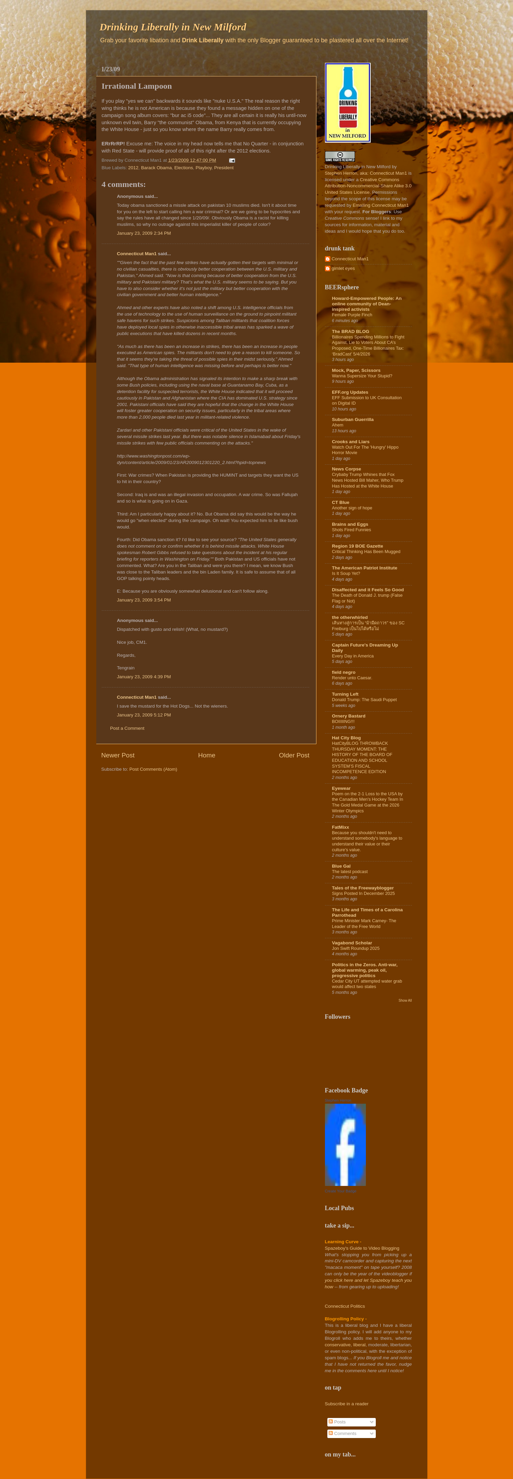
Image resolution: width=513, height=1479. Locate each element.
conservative (338, 1344)
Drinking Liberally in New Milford (173, 26)
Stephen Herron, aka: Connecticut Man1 (366, 173)
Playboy (204, 167)
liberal (359, 1344)
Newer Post (118, 755)
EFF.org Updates (350, 392)
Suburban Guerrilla (353, 419)
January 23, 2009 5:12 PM (144, 714)
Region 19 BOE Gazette (357, 546)
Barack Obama (156, 167)
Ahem (337, 424)
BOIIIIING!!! (343, 721)
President (224, 167)
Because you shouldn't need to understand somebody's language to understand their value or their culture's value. (367, 841)
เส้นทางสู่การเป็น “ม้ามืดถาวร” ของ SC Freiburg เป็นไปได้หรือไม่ (368, 625)
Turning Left (345, 694)
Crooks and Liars (351, 441)
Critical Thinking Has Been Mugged (366, 551)
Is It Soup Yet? (346, 573)
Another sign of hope (352, 507)
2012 (133, 167)
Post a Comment (127, 728)
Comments (342, 1433)
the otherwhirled (350, 617)
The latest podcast (350, 871)
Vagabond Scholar (352, 942)
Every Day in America (353, 655)
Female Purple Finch (352, 314)
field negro (344, 672)
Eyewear (341, 788)
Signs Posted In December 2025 (363, 893)
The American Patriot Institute (365, 567)
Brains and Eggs (350, 524)
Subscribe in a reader (347, 1403)
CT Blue (341, 502)
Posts (337, 1421)
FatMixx (340, 827)
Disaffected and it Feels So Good (368, 589)
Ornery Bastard (349, 716)
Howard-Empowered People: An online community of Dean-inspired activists (367, 304)
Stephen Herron (338, 1100)
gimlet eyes (343, 268)
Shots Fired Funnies (351, 529)
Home (206, 755)
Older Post (294, 755)
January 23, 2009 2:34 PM (144, 233)
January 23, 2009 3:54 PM (144, 600)
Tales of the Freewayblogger (363, 887)
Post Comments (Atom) (153, 769)
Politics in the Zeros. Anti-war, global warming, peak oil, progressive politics (365, 970)
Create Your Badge (341, 1191)
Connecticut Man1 (137, 253)
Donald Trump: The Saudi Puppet (364, 699)
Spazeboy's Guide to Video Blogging (362, 1248)
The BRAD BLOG (351, 331)
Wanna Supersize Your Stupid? (362, 375)
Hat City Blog (346, 737)
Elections (183, 167)
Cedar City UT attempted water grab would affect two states (367, 983)
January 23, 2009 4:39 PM (144, 676)
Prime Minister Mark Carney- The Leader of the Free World (364, 923)
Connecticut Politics (345, 1306)
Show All (405, 1000)
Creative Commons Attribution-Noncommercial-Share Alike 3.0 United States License (368, 186)
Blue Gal (341, 866)
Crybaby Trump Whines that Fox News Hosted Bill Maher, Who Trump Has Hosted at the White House (367, 480)
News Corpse (346, 469)
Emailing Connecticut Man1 (381, 205)
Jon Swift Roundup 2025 (356, 948)
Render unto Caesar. (352, 677)
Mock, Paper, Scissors (356, 370)
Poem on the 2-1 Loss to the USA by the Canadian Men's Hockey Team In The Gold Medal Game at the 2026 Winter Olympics (367, 802)
